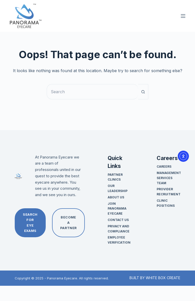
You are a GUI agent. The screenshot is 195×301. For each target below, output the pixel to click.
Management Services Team (169, 178)
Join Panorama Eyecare (117, 209)
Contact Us (118, 220)
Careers (164, 166)
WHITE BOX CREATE (163, 278)
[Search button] (143, 91)
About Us (116, 197)
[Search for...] (92, 91)
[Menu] (183, 16)
